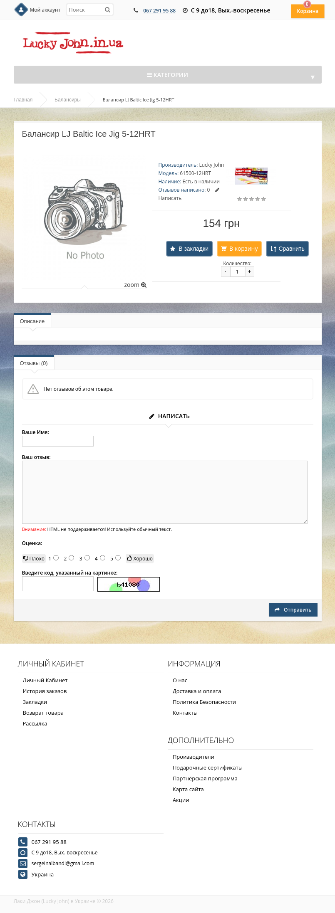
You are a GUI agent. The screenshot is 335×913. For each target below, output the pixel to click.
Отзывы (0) (34, 363)
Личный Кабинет (45, 680)
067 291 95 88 (159, 10)
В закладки (193, 248)
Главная (23, 100)
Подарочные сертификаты (208, 767)
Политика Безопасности (204, 702)
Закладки (35, 702)
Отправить (293, 609)
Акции (181, 800)
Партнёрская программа (205, 778)
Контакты (185, 712)
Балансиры (68, 100)
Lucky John (211, 164)
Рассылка (35, 723)
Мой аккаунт (45, 9)
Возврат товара (43, 712)
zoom (135, 285)
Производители (193, 756)
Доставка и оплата (197, 691)
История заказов (45, 691)
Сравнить (291, 248)
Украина (43, 874)
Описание (32, 321)
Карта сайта (188, 789)
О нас (180, 680)
